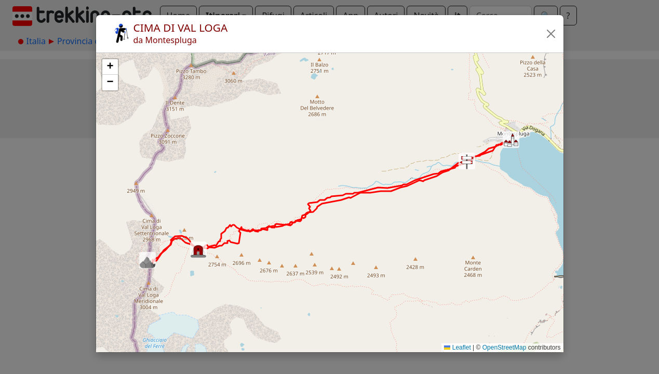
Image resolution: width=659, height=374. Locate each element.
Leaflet (457, 347)
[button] (551, 33)
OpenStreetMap (504, 347)
